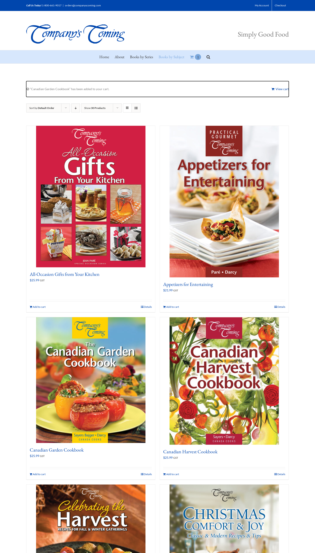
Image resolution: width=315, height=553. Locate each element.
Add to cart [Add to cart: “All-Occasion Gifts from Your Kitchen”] (39, 306)
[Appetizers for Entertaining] (224, 201)
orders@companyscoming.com (83, 5)
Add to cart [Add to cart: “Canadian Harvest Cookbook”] (172, 474)
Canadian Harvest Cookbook (190, 451)
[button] (208, 56)
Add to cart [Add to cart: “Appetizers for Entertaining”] (172, 306)
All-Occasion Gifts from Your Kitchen (65, 274)
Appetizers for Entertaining (188, 284)
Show (94, 108)
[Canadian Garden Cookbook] (90, 380)
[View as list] (136, 108)
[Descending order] (75, 107)
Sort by (41, 108)
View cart (282, 89)
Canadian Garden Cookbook (57, 450)
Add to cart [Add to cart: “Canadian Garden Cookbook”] (39, 474)
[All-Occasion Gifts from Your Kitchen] (90, 196)
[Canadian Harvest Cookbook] (224, 381)
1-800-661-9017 (51, 5)
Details (148, 306)
